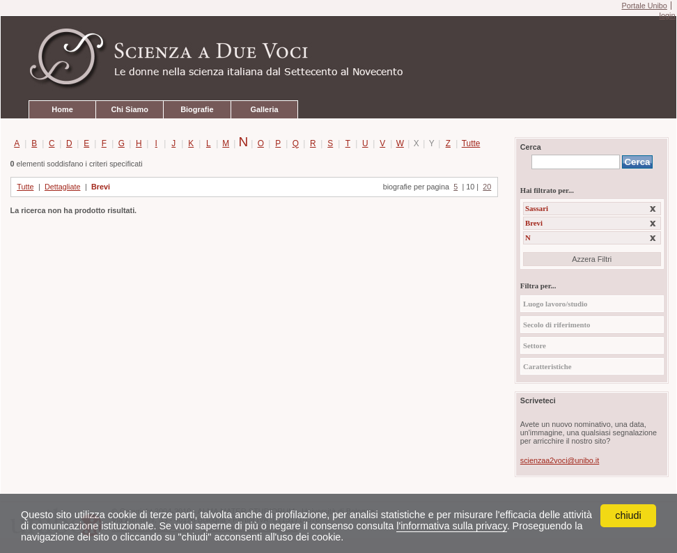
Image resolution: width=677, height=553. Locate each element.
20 (487, 186)
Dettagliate (63, 186)
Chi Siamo (129, 109)
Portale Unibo (644, 5)
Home (62, 109)
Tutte (468, 143)
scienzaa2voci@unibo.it (559, 460)
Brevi (100, 186)
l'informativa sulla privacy (451, 525)
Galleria (264, 109)
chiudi (628, 515)
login (667, 15)
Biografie (196, 109)
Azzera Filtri (592, 259)
